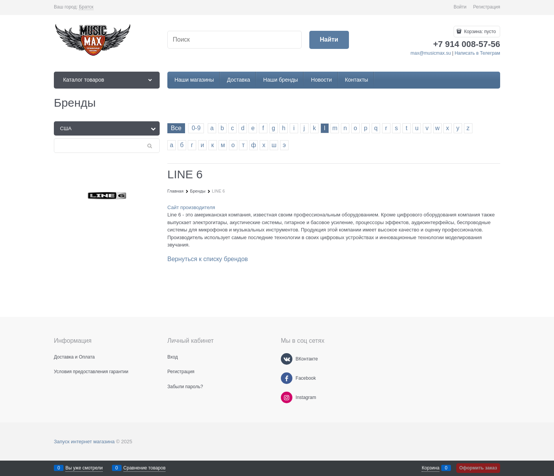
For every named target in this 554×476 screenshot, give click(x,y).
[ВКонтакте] (286, 359)
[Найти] (329, 40)
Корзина (430, 468)
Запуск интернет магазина (84, 441)
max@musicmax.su (430, 53)
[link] (86, 7)
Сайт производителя (191, 207)
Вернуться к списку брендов (207, 259)
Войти (460, 7)
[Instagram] (286, 397)
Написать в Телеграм (477, 53)
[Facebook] (286, 378)
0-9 (196, 128)
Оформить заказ (478, 468)
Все (176, 128)
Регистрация (486, 7)
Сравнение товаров (144, 468)
